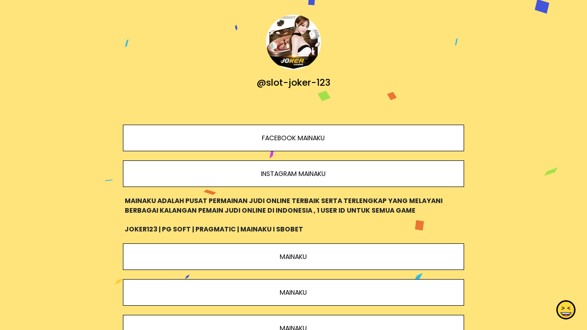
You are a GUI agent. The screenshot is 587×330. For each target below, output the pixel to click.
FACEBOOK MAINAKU (293, 138)
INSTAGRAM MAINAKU (293, 173)
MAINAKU (293, 256)
